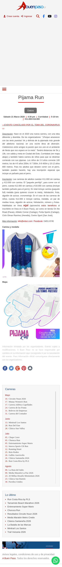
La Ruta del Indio (14, 470)
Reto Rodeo (12, 452)
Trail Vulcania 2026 (16, 532)
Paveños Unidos (13, 482)
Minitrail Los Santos (15, 422)
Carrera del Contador (16, 413)
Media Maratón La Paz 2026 (19, 473)
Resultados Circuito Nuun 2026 (22, 514)
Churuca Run (12, 440)
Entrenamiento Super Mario (19, 443)
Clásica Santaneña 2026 (17, 458)
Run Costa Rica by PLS (17, 461)
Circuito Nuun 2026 (15, 398)
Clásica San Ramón (15, 479)
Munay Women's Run (16, 401)
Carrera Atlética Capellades (18, 404)
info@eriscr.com (25, 221)
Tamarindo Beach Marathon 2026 (23, 503)
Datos (30, 110)
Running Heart (13, 449)
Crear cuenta (11, 16)
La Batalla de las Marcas (19, 525)
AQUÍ (25, 205)
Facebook (38, 221)
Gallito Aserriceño (14, 455)
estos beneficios (49, 205)
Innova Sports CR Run (16, 446)
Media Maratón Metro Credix (21, 517)
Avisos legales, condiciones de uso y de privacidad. (28, 554)
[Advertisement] (31, 53)
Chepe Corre (12, 437)
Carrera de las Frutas (15, 407)
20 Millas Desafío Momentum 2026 (22, 476)
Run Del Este (12, 425)
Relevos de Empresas (16, 410)
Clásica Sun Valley (15, 428)
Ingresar (26, 16)
